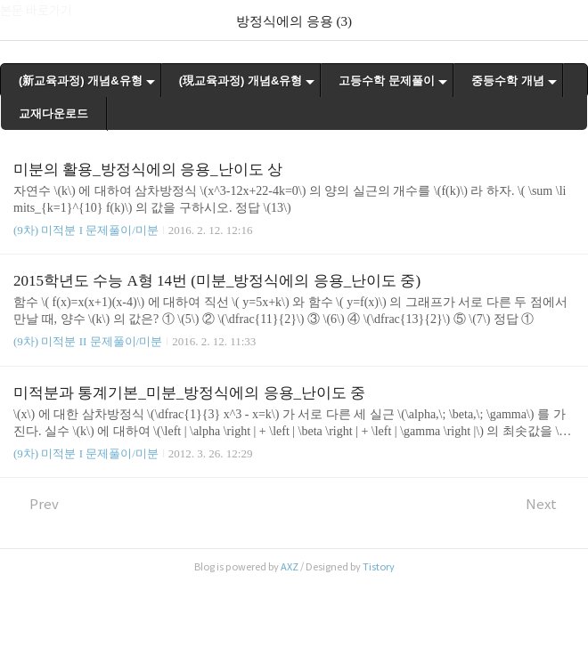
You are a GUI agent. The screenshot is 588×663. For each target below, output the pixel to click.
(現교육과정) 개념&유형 (241, 80)
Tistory (379, 567)
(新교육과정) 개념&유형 (81, 80)
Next (550, 504)
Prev (36, 504)
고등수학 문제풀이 (387, 80)
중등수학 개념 (507, 80)
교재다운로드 (53, 113)
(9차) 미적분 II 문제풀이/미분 (87, 341)
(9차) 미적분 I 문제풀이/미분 (86, 230)
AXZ (289, 567)
